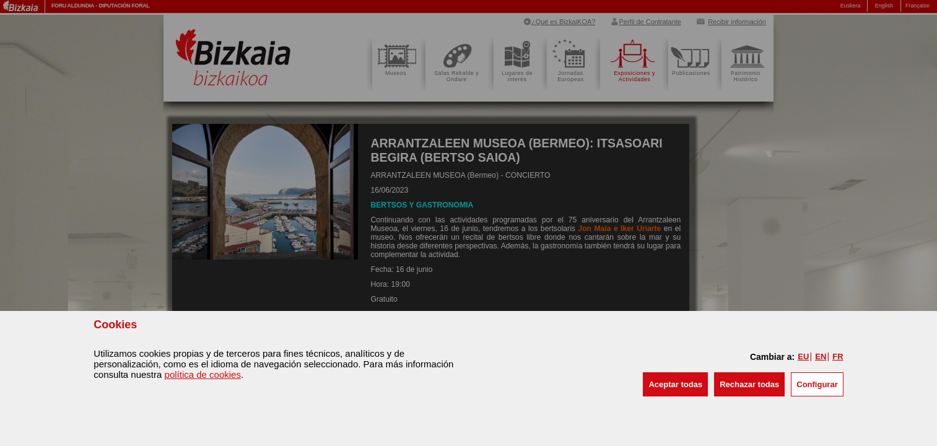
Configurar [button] (816, 384)
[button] (675, 384)
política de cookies (203, 374)
